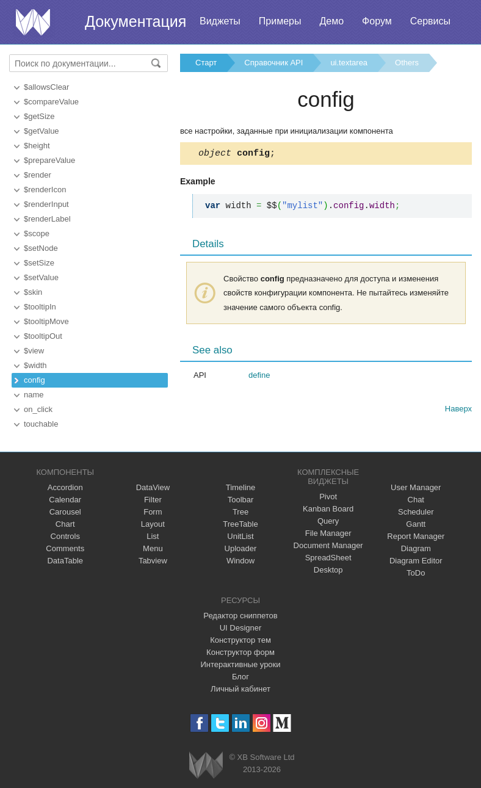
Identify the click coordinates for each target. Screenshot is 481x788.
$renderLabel (47, 218)
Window (240, 560)
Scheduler (416, 511)
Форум (377, 21)
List (152, 536)
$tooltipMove (46, 321)
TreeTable (240, 524)
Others (407, 62)
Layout (153, 524)
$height (37, 145)
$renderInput (46, 204)
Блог (240, 676)
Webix (206, 765)
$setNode (41, 248)
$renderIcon (45, 189)
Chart (65, 524)
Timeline (241, 487)
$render (37, 174)
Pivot (328, 496)
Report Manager (415, 536)
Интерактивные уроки (240, 664)
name (34, 394)
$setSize (39, 262)
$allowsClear (46, 87)
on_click (38, 409)
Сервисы (430, 21)
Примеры (280, 21)
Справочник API (273, 62)
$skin (33, 292)
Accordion (65, 487)
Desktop (328, 569)
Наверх (458, 410)
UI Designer (241, 627)
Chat (416, 499)
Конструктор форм (240, 652)
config (34, 380)
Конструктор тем (240, 640)
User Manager (416, 487)
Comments (65, 548)
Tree (240, 511)
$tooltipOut (43, 336)
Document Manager (328, 545)
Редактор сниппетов (240, 615)
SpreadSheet (328, 557)
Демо (331, 21)
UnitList (240, 536)
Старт (206, 62)
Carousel (65, 511)
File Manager (328, 533)
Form (152, 511)
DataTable (65, 560)
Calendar (65, 499)
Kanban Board (328, 508)
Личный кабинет (240, 688)
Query (328, 521)
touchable (41, 423)
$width (35, 365)
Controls (65, 536)
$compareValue (51, 101)
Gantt (415, 524)
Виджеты (220, 21)
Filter (153, 499)
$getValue (41, 131)
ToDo (416, 572)
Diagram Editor (416, 560)
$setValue (41, 277)
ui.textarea (348, 62)
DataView (153, 487)
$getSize (39, 116)
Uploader (241, 548)
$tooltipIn (40, 306)
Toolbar (241, 499)
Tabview (153, 560)
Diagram (416, 548)
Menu (153, 548)
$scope (36, 233)
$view (34, 350)
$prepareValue (49, 160)
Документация (135, 21)
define (259, 376)
